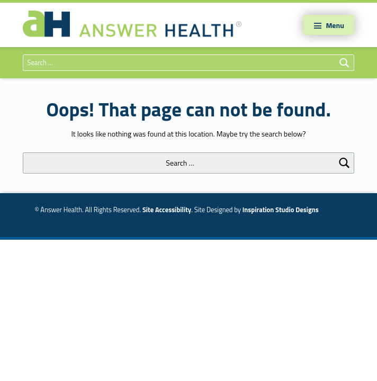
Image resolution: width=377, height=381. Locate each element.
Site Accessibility (166, 210)
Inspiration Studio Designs (281, 210)
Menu (335, 25)
